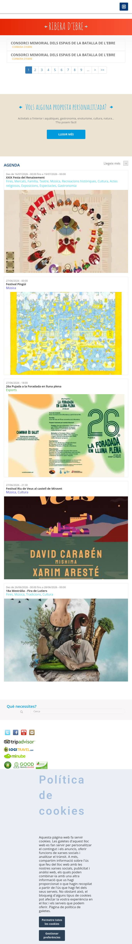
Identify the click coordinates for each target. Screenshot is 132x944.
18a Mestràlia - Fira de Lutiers (26, 590)
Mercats (20, 181)
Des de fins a (36, 174)
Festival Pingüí (16, 284)
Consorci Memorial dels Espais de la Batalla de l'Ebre (63, 43)
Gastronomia (67, 186)
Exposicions (29, 186)
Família (33, 181)
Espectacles (48, 186)
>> (102, 70)
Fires (9, 181)
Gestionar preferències (52, 935)
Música (55, 181)
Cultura (103, 181)
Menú (123, 7)
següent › (125, 163)
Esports (11, 390)
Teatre (44, 181)
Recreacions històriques (79, 181)
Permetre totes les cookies (52, 922)
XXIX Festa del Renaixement (25, 177)
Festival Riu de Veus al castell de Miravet (34, 488)
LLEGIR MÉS (66, 134)
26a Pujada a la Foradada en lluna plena (33, 386)
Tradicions (33, 594)
